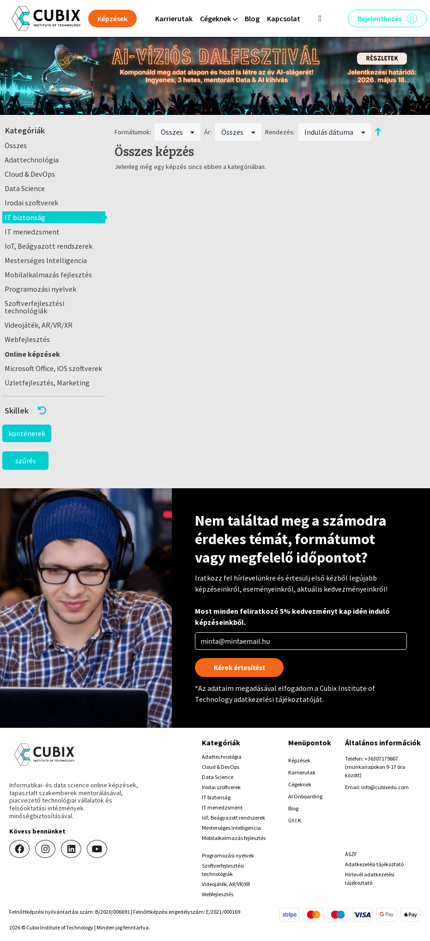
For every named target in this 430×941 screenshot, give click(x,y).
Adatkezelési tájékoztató (374, 864)
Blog (252, 18)
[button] (53, 410)
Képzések (299, 760)
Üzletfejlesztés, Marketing (47, 382)
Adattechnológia (32, 159)
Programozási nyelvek (40, 289)
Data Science (25, 188)
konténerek (26, 433)
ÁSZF (351, 854)
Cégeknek (299, 784)
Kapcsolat (283, 18)
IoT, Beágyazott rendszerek (48, 246)
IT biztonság (25, 217)
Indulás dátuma (334, 132)
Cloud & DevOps (30, 174)
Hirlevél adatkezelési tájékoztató (369, 878)
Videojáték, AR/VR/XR (39, 325)
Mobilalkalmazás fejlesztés (48, 274)
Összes (16, 145)
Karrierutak (174, 18)
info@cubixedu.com (385, 787)
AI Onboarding (305, 796)
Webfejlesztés (27, 339)
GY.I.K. (295, 820)
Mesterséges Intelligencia (46, 260)
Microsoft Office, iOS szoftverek (53, 368)
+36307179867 (381, 758)
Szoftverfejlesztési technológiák (34, 307)
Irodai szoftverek (31, 202)
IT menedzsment (32, 231)
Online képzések (32, 354)
